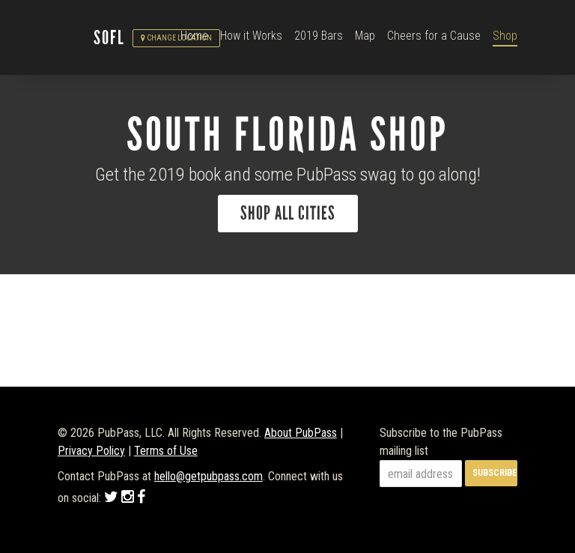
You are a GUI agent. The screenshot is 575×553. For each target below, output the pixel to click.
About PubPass (300, 433)
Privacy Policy (91, 451)
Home (194, 35)
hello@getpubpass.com (208, 476)
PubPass (76, 38)
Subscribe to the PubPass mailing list (441, 442)
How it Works (251, 35)
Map (365, 35)
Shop (505, 35)
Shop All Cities (287, 213)
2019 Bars (318, 35)
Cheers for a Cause (434, 35)
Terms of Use (166, 451)
